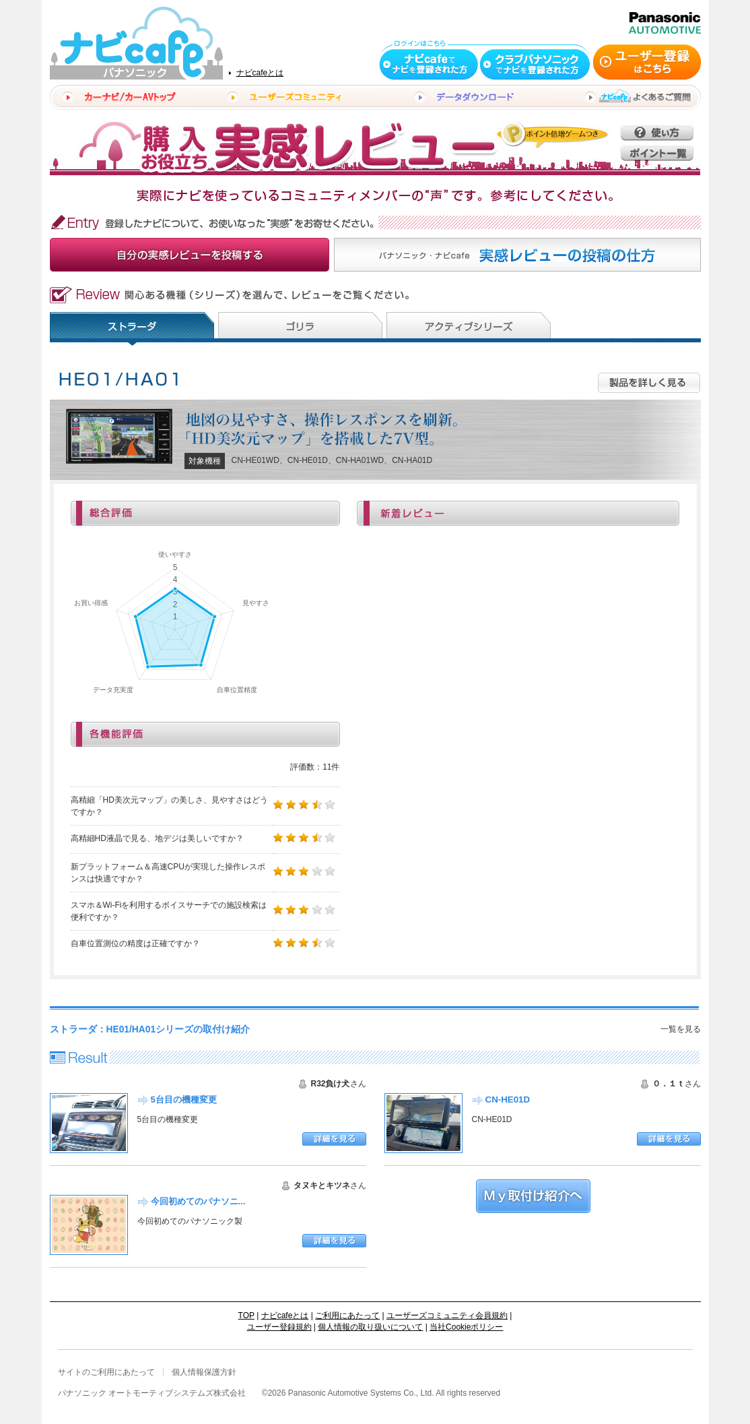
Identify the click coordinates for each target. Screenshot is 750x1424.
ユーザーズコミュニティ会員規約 (447, 1315)
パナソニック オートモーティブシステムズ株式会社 (152, 1393)
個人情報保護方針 (204, 1372)
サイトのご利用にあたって (106, 1372)
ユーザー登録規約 (279, 1327)
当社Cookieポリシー (466, 1327)
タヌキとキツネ (322, 1185)
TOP (246, 1315)
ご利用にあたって (347, 1315)
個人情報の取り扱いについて (370, 1327)
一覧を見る (680, 1029)
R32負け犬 (329, 1083)
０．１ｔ (668, 1083)
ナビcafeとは (260, 73)
